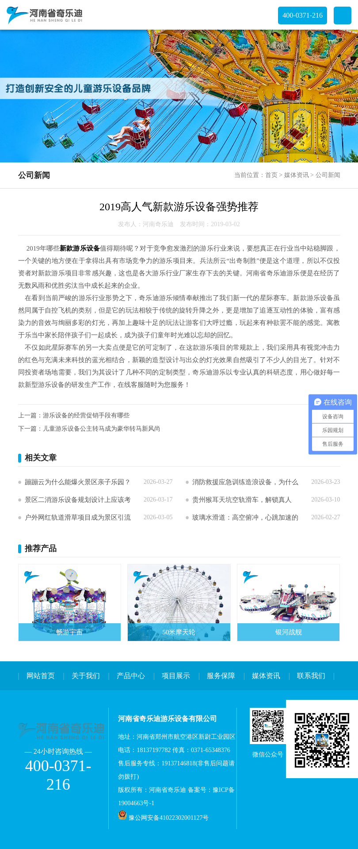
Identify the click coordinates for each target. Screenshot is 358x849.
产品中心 (131, 675)
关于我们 (86, 675)
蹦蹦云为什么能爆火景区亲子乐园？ (78, 482)
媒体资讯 (296, 175)
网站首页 (41, 675)
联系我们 (311, 675)
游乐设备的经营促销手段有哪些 (86, 415)
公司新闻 (328, 175)
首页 (271, 175)
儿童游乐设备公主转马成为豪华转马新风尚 (101, 428)
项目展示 (176, 675)
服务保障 (221, 675)
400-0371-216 (302, 15)
